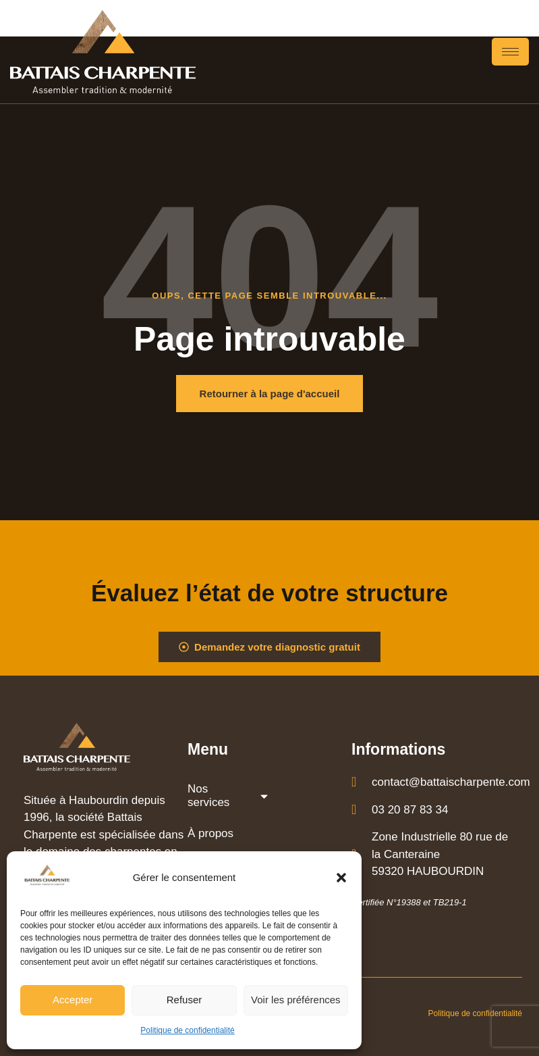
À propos (210, 833)
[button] (341, 877)
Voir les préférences (296, 999)
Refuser (184, 999)
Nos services (229, 795)
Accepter (72, 999)
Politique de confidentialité (187, 1030)
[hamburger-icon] (510, 52)
